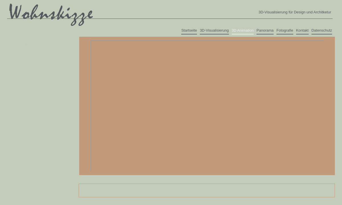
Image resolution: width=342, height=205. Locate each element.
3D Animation (243, 30)
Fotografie (284, 30)
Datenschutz (322, 30)
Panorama (265, 30)
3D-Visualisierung (214, 30)
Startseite (189, 30)
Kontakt (302, 30)
